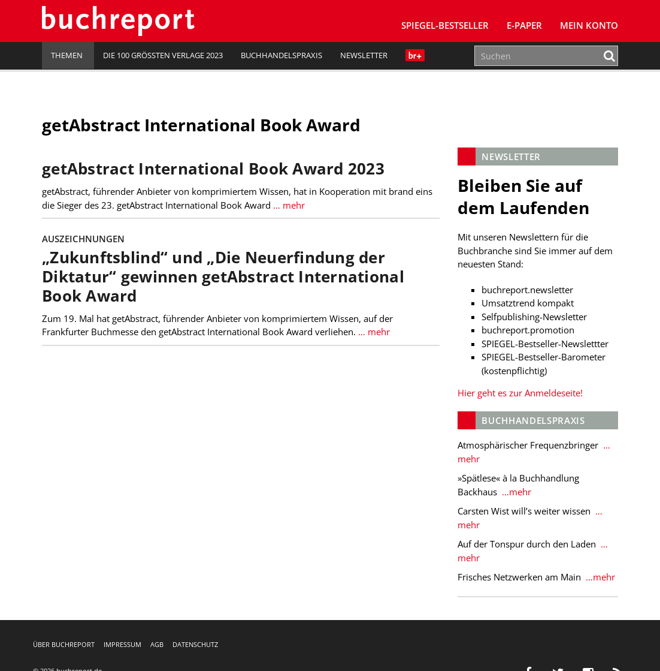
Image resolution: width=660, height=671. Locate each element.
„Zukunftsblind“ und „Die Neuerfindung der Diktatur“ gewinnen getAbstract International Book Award (223, 276)
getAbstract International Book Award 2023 (213, 168)
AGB (157, 644)
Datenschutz (195, 644)
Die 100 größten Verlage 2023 (163, 55)
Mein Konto (589, 25)
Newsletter (363, 55)
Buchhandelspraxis (281, 55)
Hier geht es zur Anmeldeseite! (520, 393)
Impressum (122, 644)
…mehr (515, 492)
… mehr (288, 205)
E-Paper (524, 25)
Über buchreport (64, 644)
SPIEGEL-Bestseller (445, 25)
